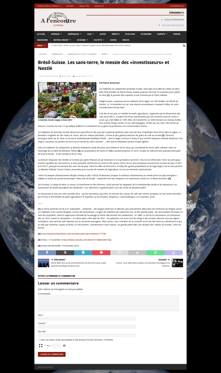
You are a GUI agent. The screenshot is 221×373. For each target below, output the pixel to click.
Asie (89, 34)
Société (98, 40)
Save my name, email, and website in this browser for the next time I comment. (77, 339)
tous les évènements (173, 25)
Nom (40, 314)
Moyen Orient (61, 40)
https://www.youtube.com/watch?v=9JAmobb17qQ (86, 239)
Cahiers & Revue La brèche (48, 6)
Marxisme (42, 40)
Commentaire (44, 293)
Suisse (113, 40)
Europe (161, 34)
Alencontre (66, 76)
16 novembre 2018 (50, 76)
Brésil (78, 76)
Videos (125, 40)
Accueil (41, 34)
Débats (116, 34)
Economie (146, 34)
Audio (103, 34)
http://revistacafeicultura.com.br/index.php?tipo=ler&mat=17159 (73, 233)
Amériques (73, 34)
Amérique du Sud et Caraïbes (82, 54)
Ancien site (99, 6)
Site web (42, 331)
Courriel (42, 323)
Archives (70, 6)
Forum (176, 34)
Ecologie (130, 34)
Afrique (55, 34)
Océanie (81, 40)
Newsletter (84, 6)
